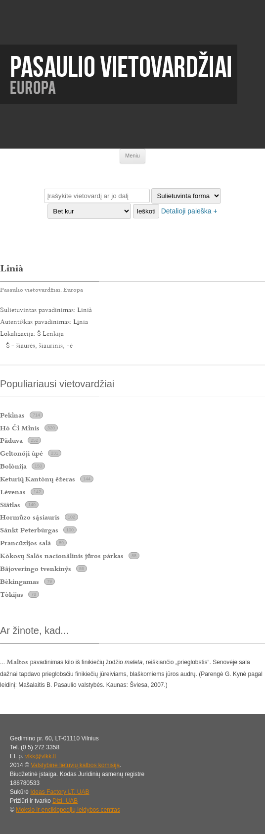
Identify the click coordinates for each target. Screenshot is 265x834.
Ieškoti (146, 211)
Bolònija (13, 466)
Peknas (12, 415)
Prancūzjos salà (25, 542)
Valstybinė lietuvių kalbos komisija (75, 765)
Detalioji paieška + (189, 211)
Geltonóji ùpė (21, 453)
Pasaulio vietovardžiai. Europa (41, 290)
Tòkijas (11, 594)
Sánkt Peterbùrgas (29, 529)
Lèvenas (13, 491)
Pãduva (11, 440)
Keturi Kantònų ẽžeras (37, 478)
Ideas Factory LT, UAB (59, 791)
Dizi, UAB (65, 800)
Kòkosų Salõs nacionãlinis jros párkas (62, 555)
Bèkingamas (19, 581)
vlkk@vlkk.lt (40, 756)
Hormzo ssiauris (30, 517)
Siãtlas (10, 504)
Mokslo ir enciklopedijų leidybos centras (68, 809)
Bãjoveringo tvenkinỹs (35, 568)
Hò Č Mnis (20, 427)
